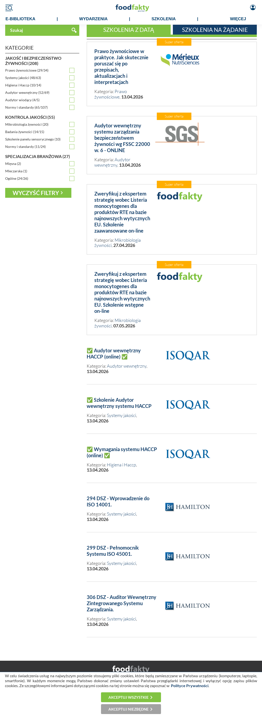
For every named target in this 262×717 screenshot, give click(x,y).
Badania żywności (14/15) (24, 132)
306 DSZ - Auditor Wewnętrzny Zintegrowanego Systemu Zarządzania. (121, 603)
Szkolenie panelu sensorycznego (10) (32, 139)
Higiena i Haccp (121, 464)
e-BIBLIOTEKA (20, 19)
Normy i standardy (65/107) (26, 107)
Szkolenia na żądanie (215, 29)
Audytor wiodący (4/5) (22, 100)
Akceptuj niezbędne (128, 709)
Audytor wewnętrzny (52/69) (27, 92)
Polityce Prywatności (189, 685)
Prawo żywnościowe (110, 94)
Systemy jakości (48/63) (23, 78)
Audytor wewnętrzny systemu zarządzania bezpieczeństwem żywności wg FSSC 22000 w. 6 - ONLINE (122, 137)
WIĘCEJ (238, 19)
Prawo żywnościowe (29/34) (26, 70)
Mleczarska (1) (16, 171)
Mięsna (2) (13, 163)
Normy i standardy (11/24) (25, 146)
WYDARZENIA (93, 19)
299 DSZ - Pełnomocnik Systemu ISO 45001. (113, 551)
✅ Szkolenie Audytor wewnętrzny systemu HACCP (119, 403)
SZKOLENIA (163, 19)
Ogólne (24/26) (16, 178)
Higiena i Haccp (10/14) (23, 85)
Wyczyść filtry (36, 192)
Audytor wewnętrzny (112, 162)
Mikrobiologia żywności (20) (26, 124)
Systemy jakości (121, 415)
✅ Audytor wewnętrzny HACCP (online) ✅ (114, 353)
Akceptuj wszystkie (128, 697)
